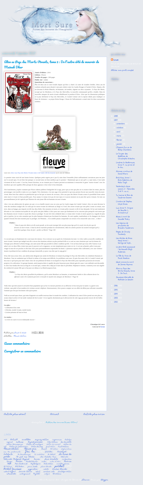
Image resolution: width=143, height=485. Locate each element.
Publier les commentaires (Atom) (61, 422)
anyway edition (42, 439)
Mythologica (36, 463)
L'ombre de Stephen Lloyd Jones (124, 202)
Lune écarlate (51, 459)
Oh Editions (8, 466)
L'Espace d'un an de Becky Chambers (124, 148)
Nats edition (48, 463)
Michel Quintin (32, 461)
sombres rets (49, 471)
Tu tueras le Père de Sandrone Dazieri (124, 196)
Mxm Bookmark (21, 463)
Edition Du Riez (37, 446)
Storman (86, 480)
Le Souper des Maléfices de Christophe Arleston (125, 156)
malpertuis (67, 459)
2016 (116, 285)
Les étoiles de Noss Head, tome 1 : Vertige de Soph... (124, 240)
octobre (120, 127)
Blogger (104, 480)
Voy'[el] (36, 474)
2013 (116, 298)
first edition (50, 446)
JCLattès (48, 451)
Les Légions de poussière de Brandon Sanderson (125, 225)
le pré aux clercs (25, 457)
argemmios (57, 439)
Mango (9, 461)
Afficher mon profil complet (122, 70)
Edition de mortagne (35, 444)
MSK (9, 464)
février (120, 140)
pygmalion (33, 469)
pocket (59, 466)
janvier (120, 144)
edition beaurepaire (15, 444)
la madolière (39, 454)
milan (44, 461)
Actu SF (14, 439)
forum (102, 327)
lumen (37, 459)
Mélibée (19, 461)
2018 (116, 116)
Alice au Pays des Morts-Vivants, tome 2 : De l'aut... (125, 271)
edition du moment (53, 444)
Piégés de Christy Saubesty (123, 233)
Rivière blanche (60, 469)
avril (119, 131)
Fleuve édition (20, 336)
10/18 (5, 439)
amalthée (26, 439)
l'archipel (61, 452)
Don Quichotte (66, 442)
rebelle (46, 469)
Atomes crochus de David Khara (124, 172)
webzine (47, 474)
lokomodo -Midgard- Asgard (16, 459)
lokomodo (64, 457)
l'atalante (8, 454)
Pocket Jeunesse (12, 469)
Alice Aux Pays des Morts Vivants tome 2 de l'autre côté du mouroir (33, 173)
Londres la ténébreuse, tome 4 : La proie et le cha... (125, 165)
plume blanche (46, 466)
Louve (116, 60)
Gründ (44, 449)
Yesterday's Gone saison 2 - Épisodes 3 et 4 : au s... (125, 189)
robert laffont (9, 471)
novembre (121, 123)
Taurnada (11, 474)
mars (119, 135)
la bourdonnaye (24, 454)
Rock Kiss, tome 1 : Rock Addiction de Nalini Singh (124, 180)
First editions (63, 446)
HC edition (54, 449)
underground (25, 474)
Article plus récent (15, 414)
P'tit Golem (19, 466)
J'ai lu (30, 451)
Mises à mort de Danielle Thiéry (123, 217)
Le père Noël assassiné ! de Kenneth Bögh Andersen (125, 249)
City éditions (52, 442)
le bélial (51, 454)
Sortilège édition (65, 471)
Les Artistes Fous (48, 457)
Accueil (54, 414)
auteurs (19, 442)
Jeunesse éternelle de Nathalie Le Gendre (125, 278)
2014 (116, 293)
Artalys (68, 439)
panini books (32, 466)
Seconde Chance (25, 471)
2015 (116, 289)
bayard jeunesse (35, 442)
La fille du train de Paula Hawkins (123, 257)
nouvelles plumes (63, 464)
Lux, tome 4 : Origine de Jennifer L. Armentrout (124, 210)
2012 (116, 302)
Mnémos (68, 461)
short (38, 471)
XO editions (57, 474)
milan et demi (55, 461)
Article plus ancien (94, 414)
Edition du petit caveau (18, 446)
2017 (116, 120)
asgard (10, 442)
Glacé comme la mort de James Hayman (125, 263)
